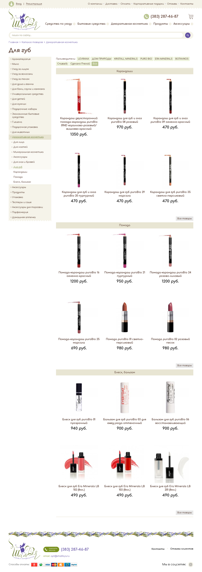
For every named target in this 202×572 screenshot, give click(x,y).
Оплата (125, 4)
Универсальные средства (31, 94)
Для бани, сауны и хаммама (28, 89)
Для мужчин (31, 104)
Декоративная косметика (131, 23)
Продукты (162, 23)
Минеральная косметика (32, 152)
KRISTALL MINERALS (125, 59)
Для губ (32, 167)
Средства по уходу (60, 23)
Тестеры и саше (22, 202)
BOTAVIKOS (181, 59)
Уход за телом (31, 79)
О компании (95, 4)
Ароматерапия (31, 59)
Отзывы (172, 4)
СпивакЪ (62, 64)
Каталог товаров (32, 42)
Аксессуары (183, 23)
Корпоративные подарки (149, 4)
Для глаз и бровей (32, 162)
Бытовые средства (93, 23)
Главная (13, 42)
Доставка (111, 4)
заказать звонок (50, 549)
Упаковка (31, 197)
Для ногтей (20, 147)
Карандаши (20, 172)
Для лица (32, 142)
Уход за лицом (31, 69)
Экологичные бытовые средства (31, 116)
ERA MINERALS (163, 59)
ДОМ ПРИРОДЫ (101, 59)
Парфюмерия (20, 212)
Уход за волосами (31, 74)
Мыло (31, 64)
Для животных (21, 132)
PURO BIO (146, 59)
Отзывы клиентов (181, 549)
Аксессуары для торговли (27, 207)
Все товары (184, 218)
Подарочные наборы (31, 109)
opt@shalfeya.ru (60, 556)
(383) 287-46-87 (161, 16)
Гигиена (31, 122)
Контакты (186, 4)
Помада (18, 177)
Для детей (31, 99)
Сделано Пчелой (80, 64)
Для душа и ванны (31, 84)
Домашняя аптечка (31, 217)
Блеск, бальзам (22, 182)
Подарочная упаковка (25, 127)
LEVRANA (83, 59)
